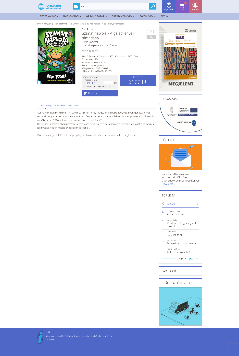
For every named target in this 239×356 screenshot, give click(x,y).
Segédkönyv (49, 16)
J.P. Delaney (171, 240)
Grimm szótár (96, 16)
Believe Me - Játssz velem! (181, 243)
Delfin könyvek (60, 24)
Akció (164, 16)
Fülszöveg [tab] (46, 105)
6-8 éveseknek (77, 24)
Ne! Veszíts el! (174, 234)
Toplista (171, 203)
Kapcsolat (50, 339)
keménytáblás (90, 77)
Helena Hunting (173, 249)
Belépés (195, 9)
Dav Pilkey (88, 29)
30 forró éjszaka (175, 214)
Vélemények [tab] (60, 105)
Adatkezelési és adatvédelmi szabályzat (94, 336)
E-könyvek (147, 16)
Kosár (183, 6)
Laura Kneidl (172, 232)
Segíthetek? (169, 9)
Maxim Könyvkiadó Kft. (101, 56)
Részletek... (168, 183)
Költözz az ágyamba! (178, 252)
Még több (182, 258)
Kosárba (93, 93)
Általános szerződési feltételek (59, 336)
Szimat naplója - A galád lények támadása (105, 24)
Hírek (48, 332)
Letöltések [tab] (73, 105)
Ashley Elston (172, 220)
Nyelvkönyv (72, 16)
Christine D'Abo (173, 211)
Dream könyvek (123, 16)
